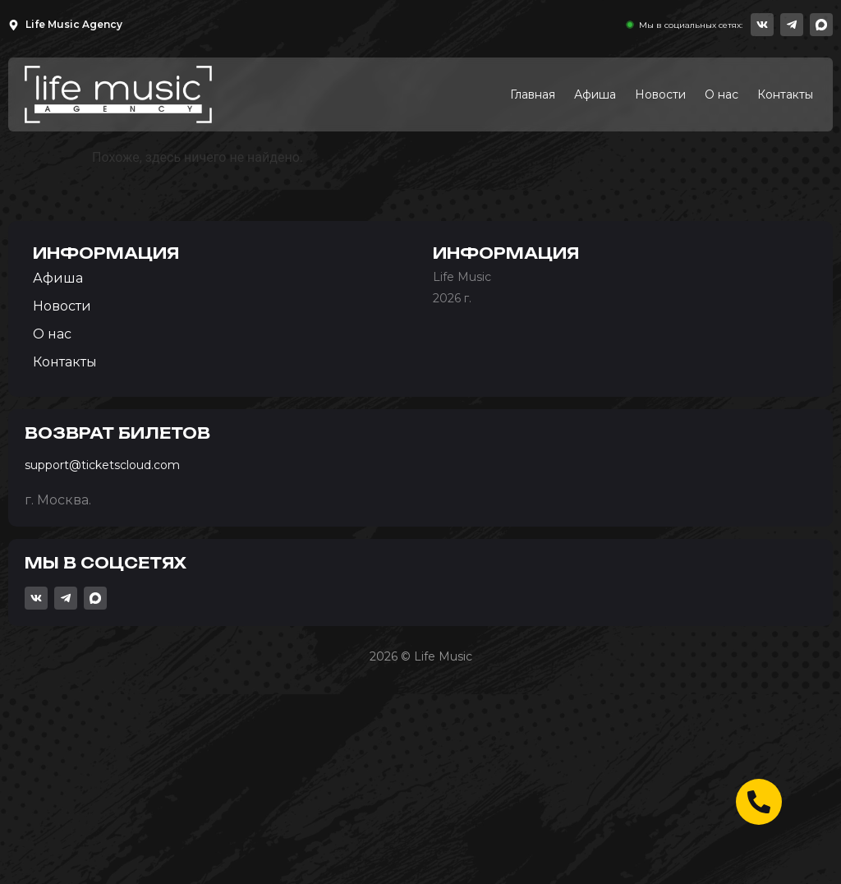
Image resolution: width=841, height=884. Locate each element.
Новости (660, 94)
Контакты (785, 94)
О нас (721, 94)
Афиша (595, 94)
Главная (532, 94)
